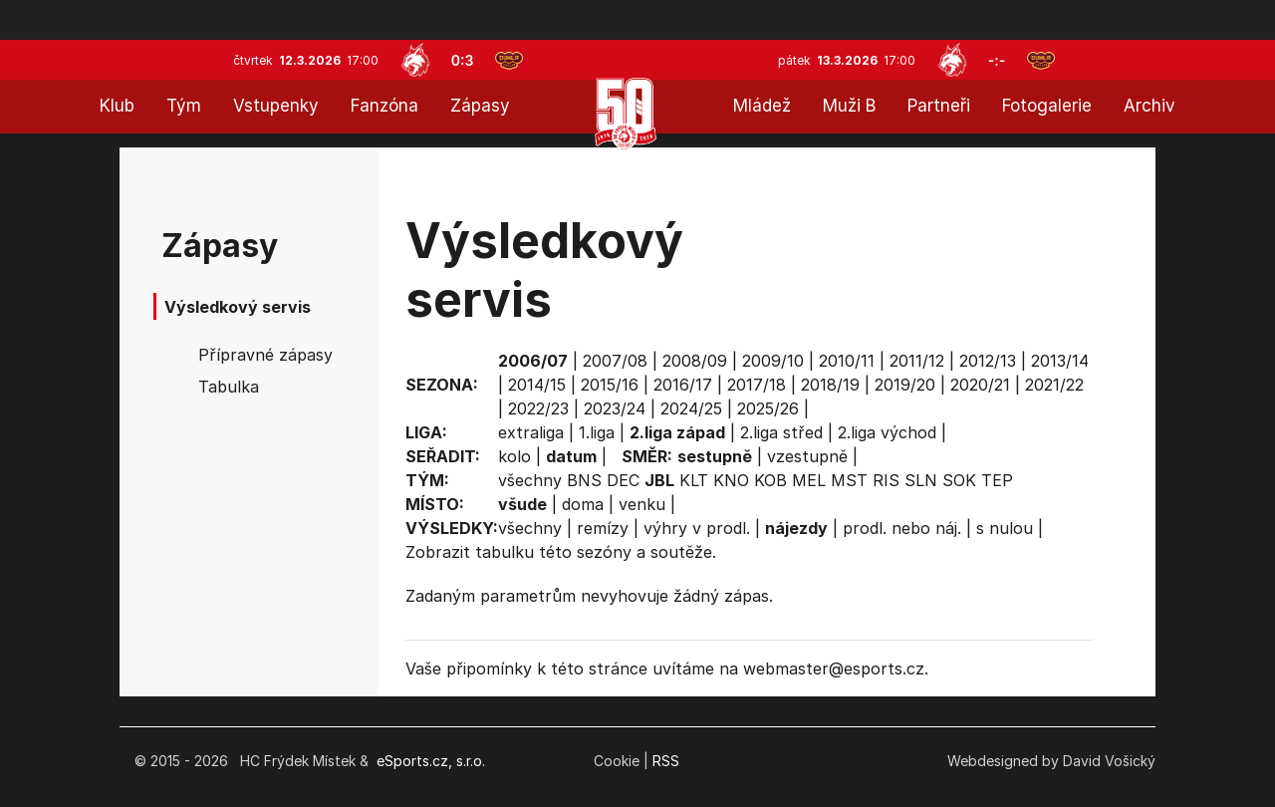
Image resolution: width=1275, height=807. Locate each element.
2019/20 (905, 385)
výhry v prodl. (696, 528)
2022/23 (538, 408)
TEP (997, 480)
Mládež (762, 106)
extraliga (531, 432)
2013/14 (1060, 361)
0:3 (462, 60)
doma (583, 504)
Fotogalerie (1047, 106)
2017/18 (756, 385)
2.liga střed (781, 432)
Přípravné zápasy (265, 355)
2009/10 (773, 361)
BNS (584, 480)
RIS (886, 480)
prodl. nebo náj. (902, 528)
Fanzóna (384, 106)
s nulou (1004, 528)
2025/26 (768, 408)
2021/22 (1054, 385)
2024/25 (691, 408)
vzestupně (807, 456)
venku (642, 504)
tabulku (504, 552)
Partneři (938, 106)
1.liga (597, 432)
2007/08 (615, 361)
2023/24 (614, 408)
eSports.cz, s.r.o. (431, 760)
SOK (959, 480)
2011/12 (917, 361)
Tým (183, 106)
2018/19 (830, 385)
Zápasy (480, 106)
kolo (514, 456)
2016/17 (682, 385)
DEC (623, 480)
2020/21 (980, 385)
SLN (920, 480)
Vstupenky (276, 106)
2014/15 (537, 385)
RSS (665, 760)
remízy (603, 528)
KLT (693, 480)
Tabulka (228, 387)
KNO (731, 480)
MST (849, 480)
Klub (117, 106)
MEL (809, 480)
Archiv (1149, 106)
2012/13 (987, 361)
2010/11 (847, 361)
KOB (770, 480)
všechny (530, 480)
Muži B (849, 106)
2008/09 (694, 361)
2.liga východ (887, 432)
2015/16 (609, 385)
